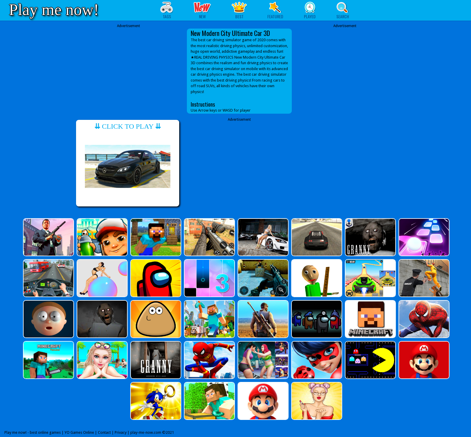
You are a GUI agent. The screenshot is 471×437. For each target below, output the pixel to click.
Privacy (120, 432)
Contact (104, 432)
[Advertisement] (128, 70)
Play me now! (54, 10)
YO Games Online (79, 432)
